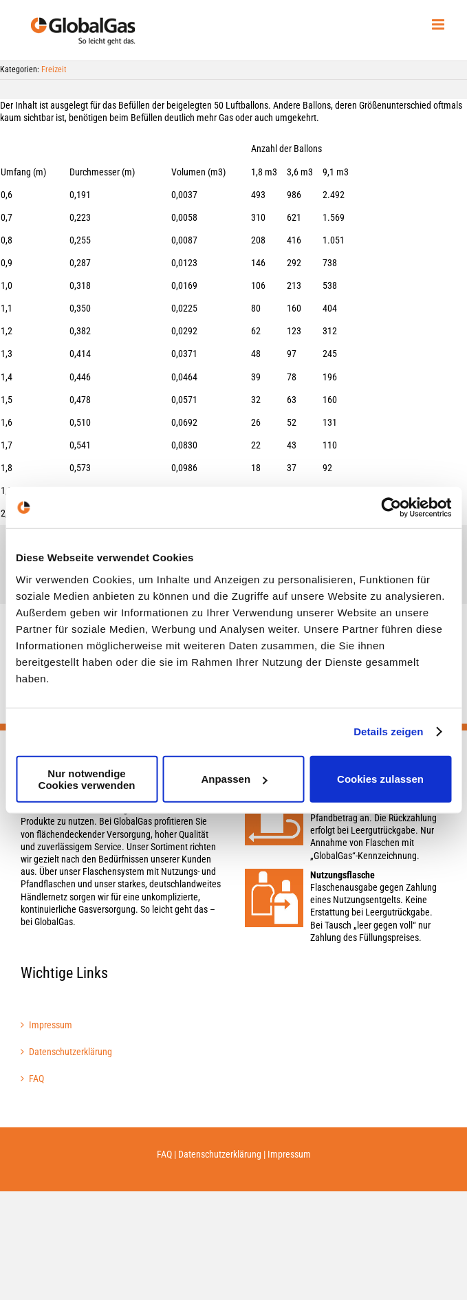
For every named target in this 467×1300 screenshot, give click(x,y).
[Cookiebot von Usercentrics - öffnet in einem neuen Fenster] (391, 507)
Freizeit (54, 69)
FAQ (36, 1078)
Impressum (50, 1024)
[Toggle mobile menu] (439, 24)
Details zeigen (388, 731)
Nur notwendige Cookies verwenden (87, 778)
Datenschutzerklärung (70, 1051)
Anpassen (234, 779)
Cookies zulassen (380, 779)
